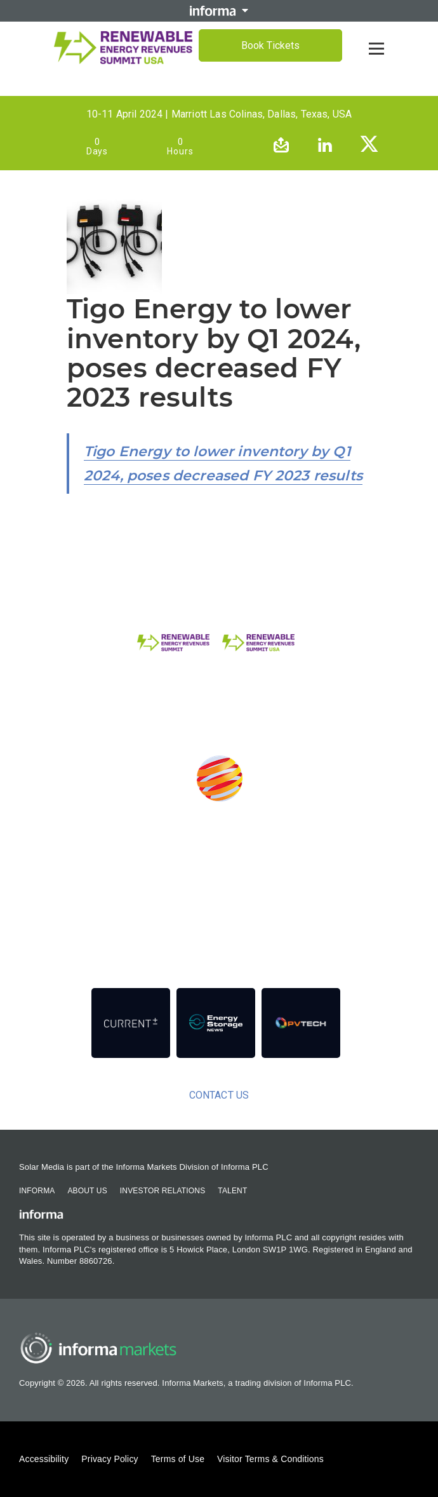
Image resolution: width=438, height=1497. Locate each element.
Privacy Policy (109, 1459)
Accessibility (44, 1459)
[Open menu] (376, 48)
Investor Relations (162, 1190)
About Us (87, 1190)
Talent (232, 1190)
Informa (37, 1190)
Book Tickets (270, 45)
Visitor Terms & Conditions (270, 1459)
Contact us (219, 1095)
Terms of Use (177, 1459)
